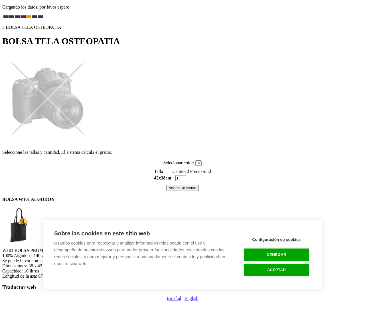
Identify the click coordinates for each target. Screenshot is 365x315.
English (191, 298)
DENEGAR (276, 255)
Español (174, 298)
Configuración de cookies (276, 239)
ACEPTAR (276, 270)
